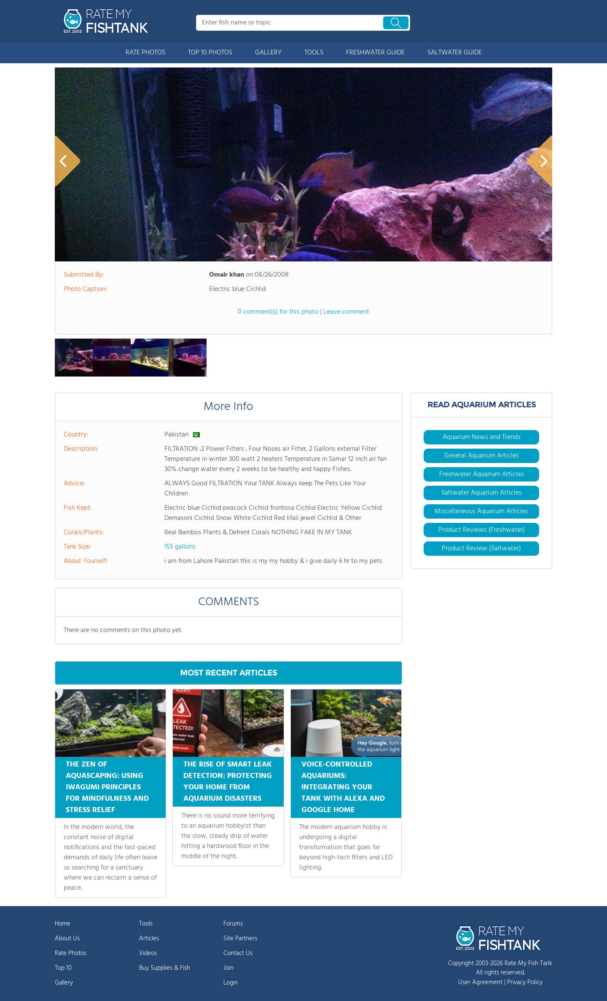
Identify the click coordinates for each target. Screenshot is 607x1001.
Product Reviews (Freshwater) (481, 530)
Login (230, 983)
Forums (233, 924)
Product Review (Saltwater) (481, 548)
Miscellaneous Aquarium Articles (481, 511)
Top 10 (63, 968)
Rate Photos (70, 953)
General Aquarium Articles (481, 455)
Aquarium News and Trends (482, 437)
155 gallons (180, 546)
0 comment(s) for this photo (278, 312)
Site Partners (240, 939)
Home (62, 924)
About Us (67, 939)
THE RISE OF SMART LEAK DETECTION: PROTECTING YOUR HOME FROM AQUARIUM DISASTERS (227, 782)
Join (228, 968)
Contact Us (237, 953)
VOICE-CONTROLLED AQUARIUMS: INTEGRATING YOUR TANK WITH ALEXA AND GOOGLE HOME (343, 787)
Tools (146, 924)
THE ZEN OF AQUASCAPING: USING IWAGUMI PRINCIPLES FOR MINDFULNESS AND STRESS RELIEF (107, 787)
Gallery (64, 983)
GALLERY (268, 52)
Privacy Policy (525, 982)
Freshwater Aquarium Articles (481, 474)
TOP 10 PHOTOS (210, 52)
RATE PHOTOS (145, 52)
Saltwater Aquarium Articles (481, 492)
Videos (148, 953)
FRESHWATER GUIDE (375, 52)
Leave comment (346, 312)
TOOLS (313, 52)
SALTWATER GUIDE (454, 52)
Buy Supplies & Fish (164, 968)
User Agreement (480, 982)
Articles (149, 939)
